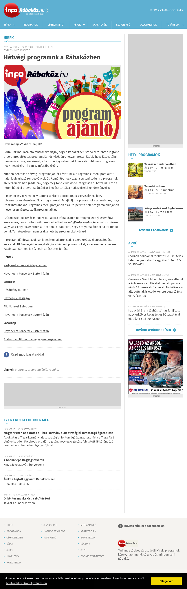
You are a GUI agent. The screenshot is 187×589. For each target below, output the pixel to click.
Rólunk (85, 544)
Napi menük (99, 25)
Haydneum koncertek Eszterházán (26, 273)
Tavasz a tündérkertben (160, 164)
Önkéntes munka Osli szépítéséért (27, 498)
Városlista (47, 10)
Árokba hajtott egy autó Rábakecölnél (29, 479)
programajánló (37, 370)
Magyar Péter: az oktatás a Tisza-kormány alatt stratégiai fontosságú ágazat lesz (58, 433)
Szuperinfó (123, 25)
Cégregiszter (56, 25)
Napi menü (49, 538)
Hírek (7, 25)
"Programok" (84, 174)
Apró (9, 550)
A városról (50, 525)
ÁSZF (83, 550)
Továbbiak (172, 25)
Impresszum (87, 538)
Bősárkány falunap (16, 290)
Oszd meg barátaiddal (27, 354)
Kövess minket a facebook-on (144, 526)
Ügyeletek (12, 556)
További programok (153, 230)
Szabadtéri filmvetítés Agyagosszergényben (33, 339)
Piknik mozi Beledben (18, 306)
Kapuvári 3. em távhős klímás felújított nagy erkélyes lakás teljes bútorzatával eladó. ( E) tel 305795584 (154, 314)
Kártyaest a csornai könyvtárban (25, 265)
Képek (77, 25)
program (20, 370)
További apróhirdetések (153, 330)
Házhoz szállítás (54, 531)
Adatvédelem (88, 531)
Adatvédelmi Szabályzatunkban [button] (26, 583)
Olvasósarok (148, 25)
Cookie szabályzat (92, 556)
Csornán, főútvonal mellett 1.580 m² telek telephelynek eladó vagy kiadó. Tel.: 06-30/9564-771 (155, 260)
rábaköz (54, 370)
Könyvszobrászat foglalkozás (163, 208)
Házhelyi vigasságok (17, 298)
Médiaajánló (88, 525)
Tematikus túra (154, 186)
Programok (30, 25)
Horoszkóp (13, 563)
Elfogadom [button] (166, 581)
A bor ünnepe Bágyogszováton (24, 460)
